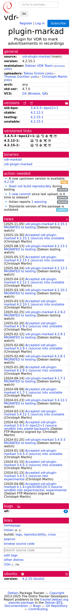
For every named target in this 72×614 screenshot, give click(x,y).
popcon (9, 539)
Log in (40, 23)
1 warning (38, 202)
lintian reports (36, 202)
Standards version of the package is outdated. (36, 208)
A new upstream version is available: (36, 180)
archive (59, 65)
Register (26, 23)
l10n (7, 564)
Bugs (37, 606)
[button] (6, 178)
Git (24, 93)
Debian (13, 593)
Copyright (56, 593)
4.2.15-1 (37, 117)
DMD (8, 69)
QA (44, 93)
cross (52, 534)
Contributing (38, 609)
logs (19, 534)
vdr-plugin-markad (36, 56)
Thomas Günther (17, 76)
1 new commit (20, 194)
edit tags (10, 555)
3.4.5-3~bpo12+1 (44, 108)
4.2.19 (9, 182)
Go (24, 13)
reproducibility (35, 534)
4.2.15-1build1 (33, 579)
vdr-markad (13, 159)
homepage (12, 525)
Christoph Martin (54, 76)
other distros (13, 560)
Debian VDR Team (39, 66)
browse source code (19, 544)
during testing (36, 188)
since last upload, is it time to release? (36, 196)
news (9, 219)
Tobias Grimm (33, 73)
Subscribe (58, 23)
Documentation (16, 606)
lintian (9, 530)
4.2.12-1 (37, 112)
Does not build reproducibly (30, 186)
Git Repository (57, 606)
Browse (34, 93)
